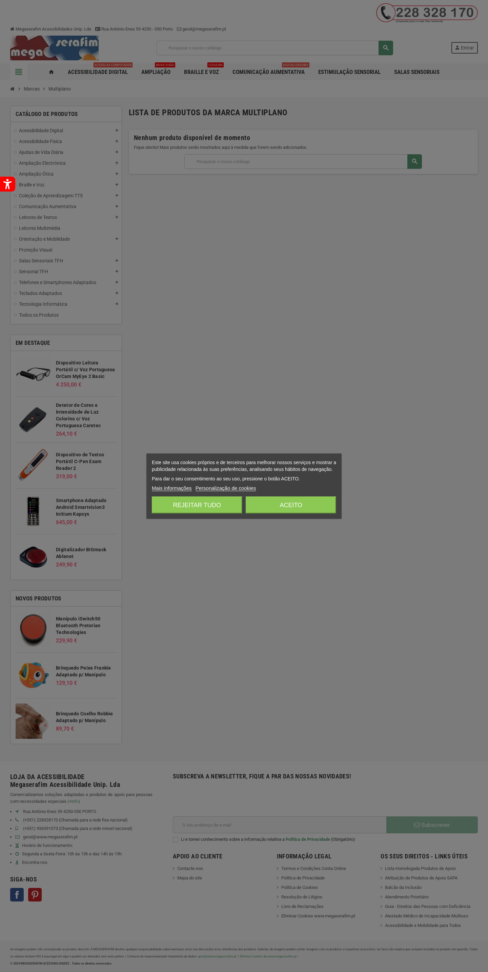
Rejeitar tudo (197, 504)
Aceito (291, 504)
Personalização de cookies (226, 488)
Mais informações (172, 488)
